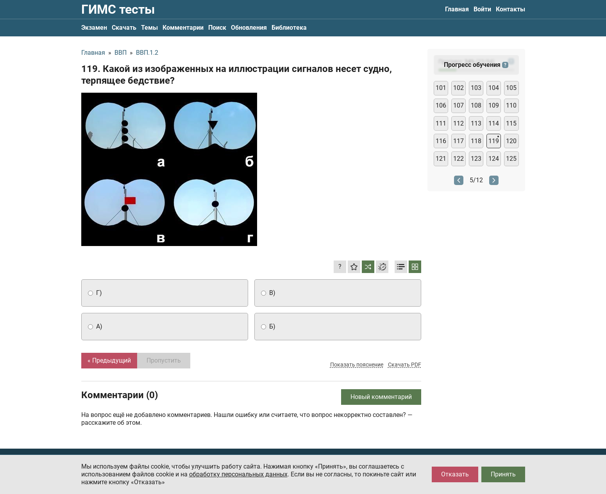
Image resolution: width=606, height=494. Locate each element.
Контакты (510, 9)
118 (476, 141)
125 (511, 158)
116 (441, 141)
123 (476, 158)
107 (458, 105)
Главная (457, 9)
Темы (149, 27)
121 (441, 158)
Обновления (249, 27)
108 (476, 105)
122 (458, 158)
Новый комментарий (381, 397)
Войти (482, 9)
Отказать (455, 474)
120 (511, 141)
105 (511, 88)
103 (476, 88)
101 (441, 88)
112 (458, 123)
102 (458, 88)
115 (511, 123)
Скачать (124, 27)
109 (493, 105)
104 (493, 88)
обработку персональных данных (238, 474)
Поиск (217, 27)
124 (493, 158)
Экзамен (94, 27)
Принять (503, 474)
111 (441, 123)
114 (493, 123)
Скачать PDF (404, 364)
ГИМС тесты (118, 9)
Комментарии (183, 27)
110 (511, 105)
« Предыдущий (109, 360)
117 (458, 141)
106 (441, 105)
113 (476, 123)
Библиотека (289, 27)
